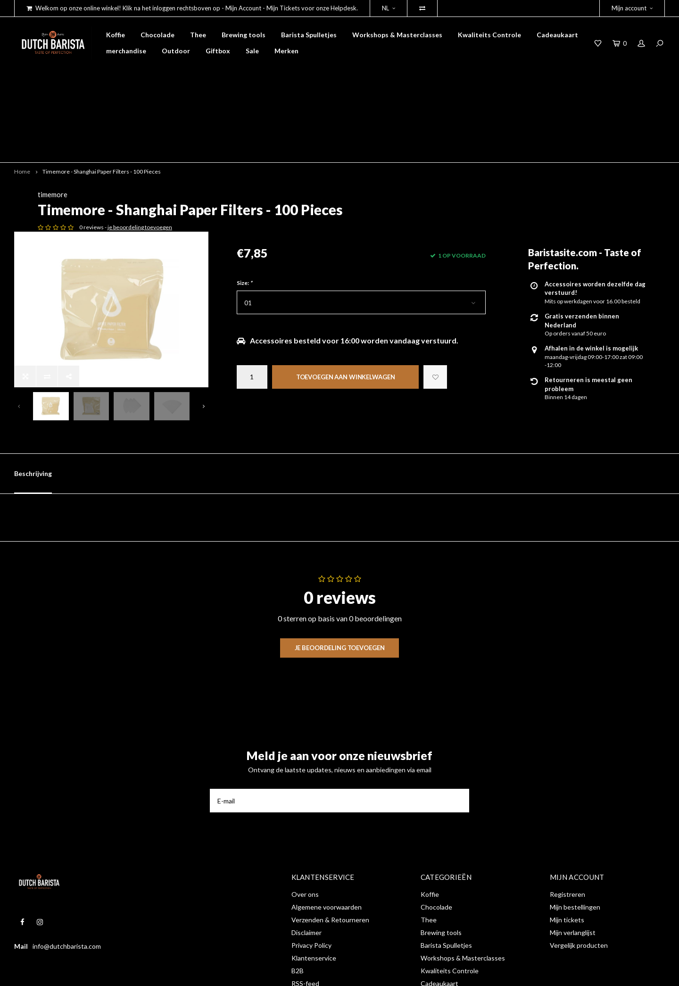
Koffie (115, 35)
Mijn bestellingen (575, 824)
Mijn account (632, 8)
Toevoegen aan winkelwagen (345, 325)
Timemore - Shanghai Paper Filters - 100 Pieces (101, 104)
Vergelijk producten (579, 863)
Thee (198, 35)
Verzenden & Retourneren (330, 837)
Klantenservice (313, 875)
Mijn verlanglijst (573, 850)
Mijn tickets (567, 837)
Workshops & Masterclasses (397, 35)
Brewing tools (243, 35)
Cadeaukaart (557, 35)
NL (388, 8)
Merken (286, 51)
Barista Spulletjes (309, 35)
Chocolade (157, 35)
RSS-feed (305, 901)
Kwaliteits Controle (489, 35)
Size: (244, 231)
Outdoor (176, 51)
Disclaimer (306, 850)
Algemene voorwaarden (326, 824)
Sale (252, 51)
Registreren (567, 812)
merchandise (126, 51)
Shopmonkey (162, 972)
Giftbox (218, 51)
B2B (297, 888)
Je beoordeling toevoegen (340, 564)
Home (22, 104)
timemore (251, 128)
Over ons (305, 812)
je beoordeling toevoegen (338, 176)
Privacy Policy (311, 863)
